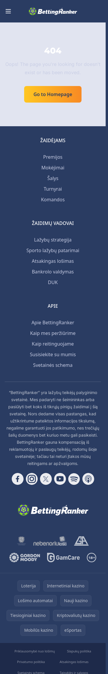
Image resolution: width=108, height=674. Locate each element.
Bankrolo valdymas (53, 271)
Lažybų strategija (53, 239)
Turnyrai (53, 189)
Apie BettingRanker (52, 322)
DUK (53, 282)
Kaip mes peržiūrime (53, 333)
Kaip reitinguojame (53, 344)
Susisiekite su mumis (53, 354)
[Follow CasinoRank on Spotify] (74, 479)
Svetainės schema (53, 365)
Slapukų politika (79, 651)
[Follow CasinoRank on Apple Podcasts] (88, 479)
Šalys (53, 178)
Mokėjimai (52, 167)
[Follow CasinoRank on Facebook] (18, 479)
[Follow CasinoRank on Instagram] (32, 479)
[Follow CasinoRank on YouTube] (60, 479)
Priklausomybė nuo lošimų (34, 651)
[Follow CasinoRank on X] (46, 479)
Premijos (53, 157)
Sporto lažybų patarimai (52, 250)
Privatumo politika (31, 662)
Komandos (53, 199)
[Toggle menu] (8, 11)
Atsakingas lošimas (53, 261)
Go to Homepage (53, 94)
